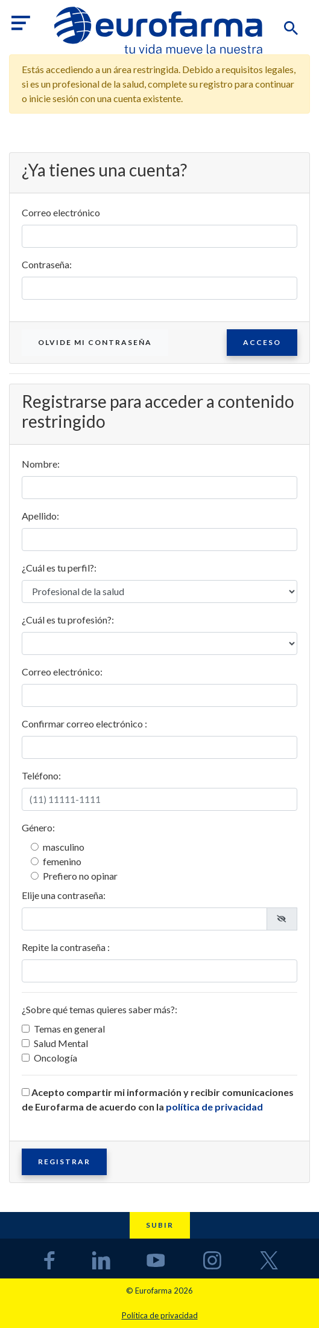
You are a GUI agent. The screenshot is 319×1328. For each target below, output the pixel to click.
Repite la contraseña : (66, 947)
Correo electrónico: (62, 671)
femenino (62, 861)
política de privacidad (214, 1106)
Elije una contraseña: (64, 895)
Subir (160, 1225)
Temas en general (69, 1028)
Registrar (64, 1161)
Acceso (262, 342)
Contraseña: (47, 264)
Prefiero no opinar (80, 876)
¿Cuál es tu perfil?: (59, 567)
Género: (38, 827)
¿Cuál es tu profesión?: (68, 619)
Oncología (55, 1057)
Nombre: (41, 463)
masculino (63, 847)
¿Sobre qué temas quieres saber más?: (99, 1009)
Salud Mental (61, 1043)
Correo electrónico (61, 212)
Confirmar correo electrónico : (84, 723)
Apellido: (40, 515)
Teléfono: (41, 775)
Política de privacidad (160, 1315)
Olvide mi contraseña (95, 342)
